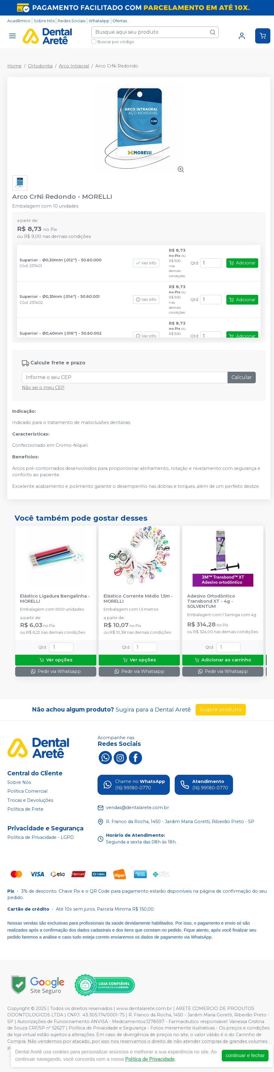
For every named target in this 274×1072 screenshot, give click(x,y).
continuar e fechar (245, 1055)
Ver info (146, 263)
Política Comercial (27, 791)
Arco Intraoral (74, 66)
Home (14, 66)
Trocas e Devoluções (30, 800)
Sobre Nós (44, 21)
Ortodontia (40, 66)
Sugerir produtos (221, 709)
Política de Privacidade (150, 1059)
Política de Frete (25, 809)
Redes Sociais (71, 21)
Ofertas (119, 21)
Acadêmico (18, 21)
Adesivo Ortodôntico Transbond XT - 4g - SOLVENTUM (211, 601)
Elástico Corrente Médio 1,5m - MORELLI (138, 599)
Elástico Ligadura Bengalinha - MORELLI (55, 599)
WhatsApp (99, 21)
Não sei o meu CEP (43, 387)
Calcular (241, 377)
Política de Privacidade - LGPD (40, 837)
